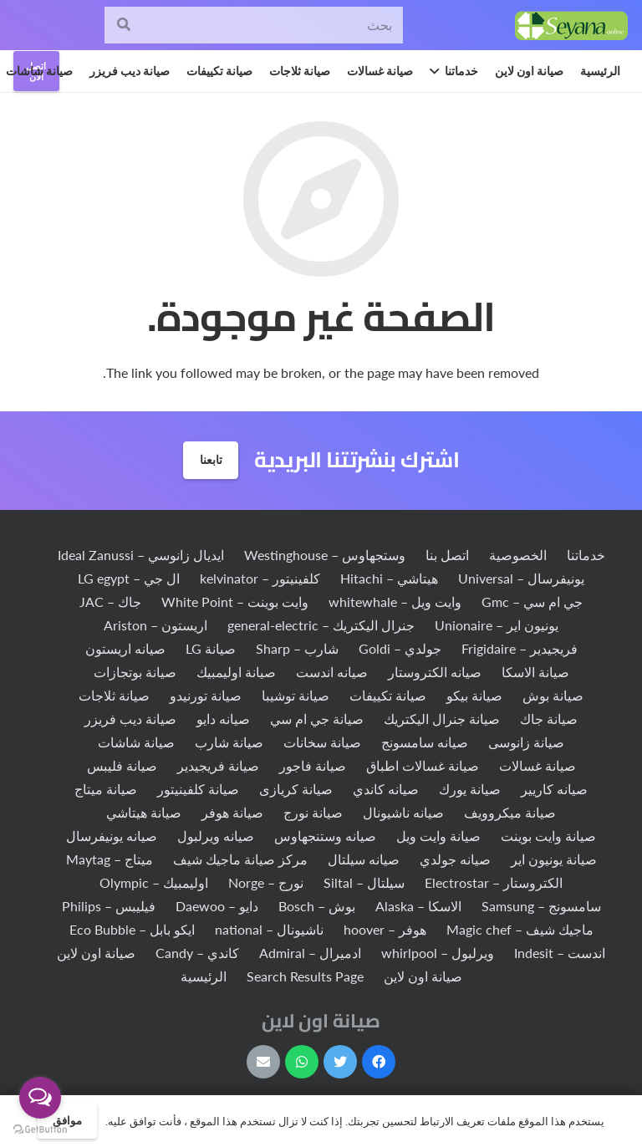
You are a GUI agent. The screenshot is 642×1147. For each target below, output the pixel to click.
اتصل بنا (447, 555)
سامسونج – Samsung (541, 906)
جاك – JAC (110, 601)
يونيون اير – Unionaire (496, 625)
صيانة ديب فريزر (130, 718)
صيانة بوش (552, 695)
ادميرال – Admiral (310, 953)
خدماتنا (586, 555)
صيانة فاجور (312, 765)
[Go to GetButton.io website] (40, 1129)
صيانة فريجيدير (218, 765)
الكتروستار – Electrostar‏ (494, 882)
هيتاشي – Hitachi (389, 578)
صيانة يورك (470, 789)
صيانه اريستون (125, 648)
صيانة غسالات (537, 765)
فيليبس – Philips (108, 906)
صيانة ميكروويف (510, 812)
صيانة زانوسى (526, 742)
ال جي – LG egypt (129, 578)
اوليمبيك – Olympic (153, 882)
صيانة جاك (549, 718)
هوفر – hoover (385, 929)
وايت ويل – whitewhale (395, 601)
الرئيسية (204, 976)
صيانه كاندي (386, 789)
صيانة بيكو (474, 695)
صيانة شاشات (136, 742)
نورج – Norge (265, 882)
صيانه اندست (332, 672)
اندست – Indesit (559, 953)
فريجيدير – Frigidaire (519, 648)
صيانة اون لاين (96, 953)
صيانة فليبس (122, 765)
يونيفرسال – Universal (521, 578)
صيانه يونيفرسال (111, 836)
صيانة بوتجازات (135, 672)
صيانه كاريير (554, 789)
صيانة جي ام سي (317, 718)
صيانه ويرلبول (215, 836)
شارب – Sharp (297, 648)
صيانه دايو (223, 718)
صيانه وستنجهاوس (325, 836)
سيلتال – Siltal (364, 882)
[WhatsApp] (301, 1061)
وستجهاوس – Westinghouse (324, 555)
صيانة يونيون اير (554, 859)
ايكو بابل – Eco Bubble (132, 929)
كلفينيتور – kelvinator (260, 578)
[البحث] (123, 25)
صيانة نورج (313, 812)
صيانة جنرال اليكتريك (442, 718)
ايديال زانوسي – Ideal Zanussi (141, 555)
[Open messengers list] (40, 1098)
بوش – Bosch (316, 906)
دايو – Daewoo (217, 906)
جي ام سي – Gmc (532, 601)
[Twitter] (340, 1061)
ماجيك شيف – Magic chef (520, 929)
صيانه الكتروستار (435, 672)
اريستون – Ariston (155, 625)
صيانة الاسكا (535, 672)
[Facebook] (378, 1061)
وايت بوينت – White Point (234, 601)
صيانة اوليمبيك (236, 672)
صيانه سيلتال (364, 859)
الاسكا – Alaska (418, 906)
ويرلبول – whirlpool (437, 953)
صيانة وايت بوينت (548, 836)
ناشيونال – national (269, 929)
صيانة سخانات (322, 742)
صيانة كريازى (296, 789)
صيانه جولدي (455, 859)
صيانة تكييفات (387, 695)
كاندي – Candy (197, 953)
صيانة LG (211, 648)
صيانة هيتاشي (143, 812)
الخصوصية (518, 555)
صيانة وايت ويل (438, 836)
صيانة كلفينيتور (198, 789)
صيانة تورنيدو (206, 695)
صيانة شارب (229, 742)
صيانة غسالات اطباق (422, 765)
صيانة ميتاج (105, 789)
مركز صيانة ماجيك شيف (240, 859)
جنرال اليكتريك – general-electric (321, 625)
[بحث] (253, 25)
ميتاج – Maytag (109, 859)
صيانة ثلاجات (114, 695)
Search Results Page (305, 976)
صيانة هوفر (232, 812)
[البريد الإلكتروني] (263, 1061)
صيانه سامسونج (424, 742)
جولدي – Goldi (400, 648)
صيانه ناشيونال (403, 812)
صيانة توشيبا (295, 695)
